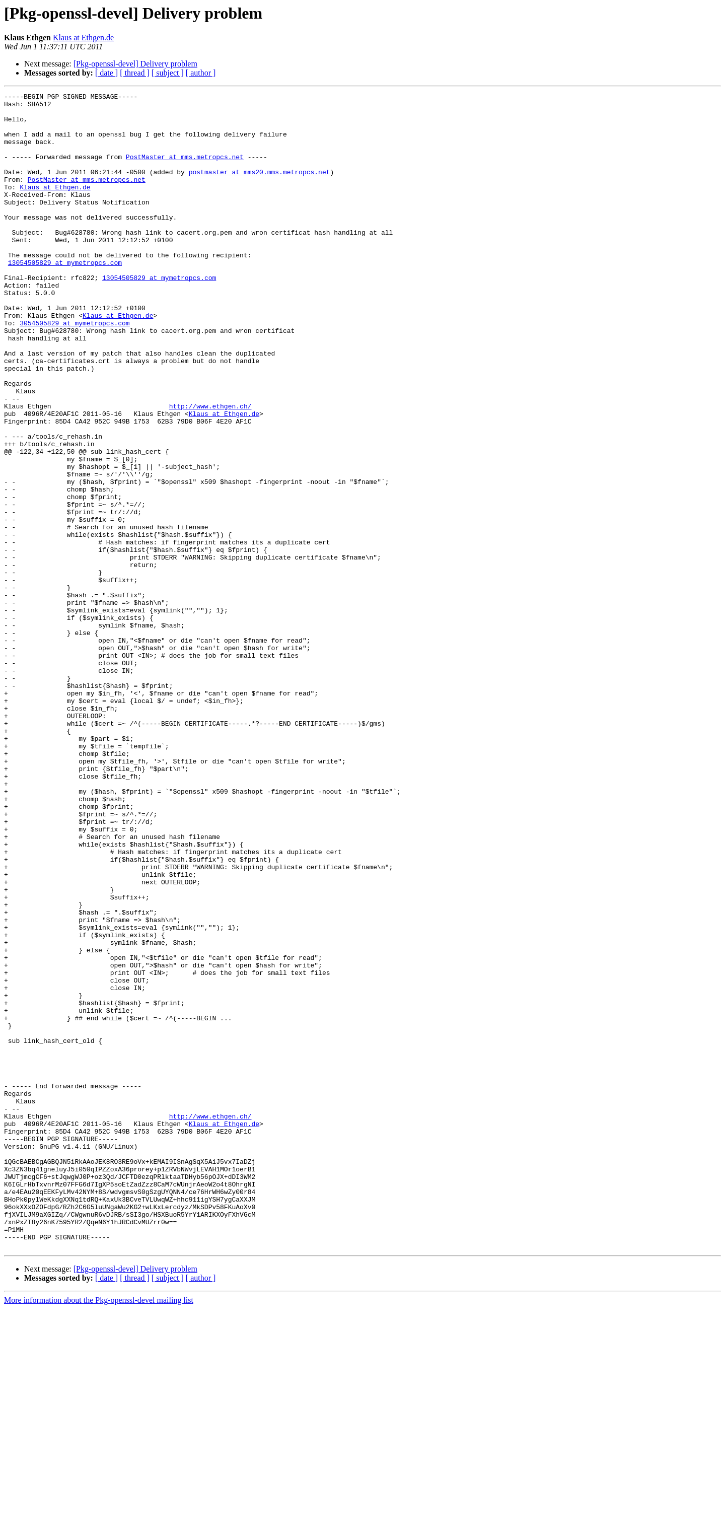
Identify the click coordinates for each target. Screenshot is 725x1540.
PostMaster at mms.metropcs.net (185, 170)
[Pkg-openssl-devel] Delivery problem (135, 63)
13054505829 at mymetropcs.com (65, 297)
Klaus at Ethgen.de (83, 37)
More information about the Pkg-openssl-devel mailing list (98, 1531)
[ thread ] (135, 72)
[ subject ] (168, 72)
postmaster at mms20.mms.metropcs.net (259, 188)
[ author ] (201, 72)
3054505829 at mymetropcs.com (74, 369)
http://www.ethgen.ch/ (210, 469)
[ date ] (106, 72)
